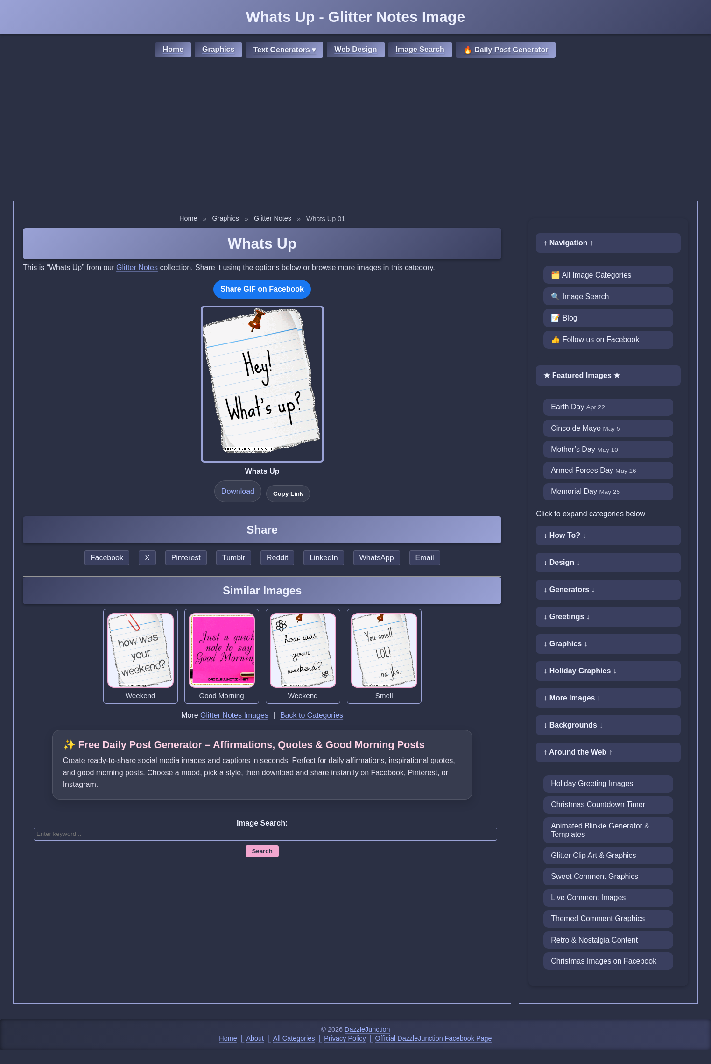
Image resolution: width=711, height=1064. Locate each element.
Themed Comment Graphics (598, 918)
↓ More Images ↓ (572, 698)
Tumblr (233, 558)
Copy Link (288, 493)
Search (262, 851)
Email (424, 558)
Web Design (355, 49)
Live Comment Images (588, 897)
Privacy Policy (345, 1038)
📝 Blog (564, 318)
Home (173, 49)
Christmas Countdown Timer (598, 804)
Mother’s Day (584, 449)
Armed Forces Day (593, 470)
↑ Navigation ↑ (568, 243)
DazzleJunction (367, 1029)
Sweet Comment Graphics (594, 876)
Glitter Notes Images (234, 715)
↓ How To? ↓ (564, 535)
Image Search (420, 49)
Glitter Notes (272, 218)
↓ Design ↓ (561, 562)
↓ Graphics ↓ (565, 644)
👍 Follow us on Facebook (595, 339)
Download (237, 491)
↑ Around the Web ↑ (577, 752)
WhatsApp (376, 558)
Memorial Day (585, 491)
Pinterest (186, 558)
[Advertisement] (356, 130)
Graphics (218, 49)
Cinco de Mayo (585, 428)
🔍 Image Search (580, 296)
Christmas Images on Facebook (603, 961)
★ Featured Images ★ (581, 375)
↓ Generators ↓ (569, 589)
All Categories (294, 1038)
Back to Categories (311, 715)
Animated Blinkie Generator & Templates (600, 830)
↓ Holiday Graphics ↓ (579, 671)
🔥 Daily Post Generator (506, 50)
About (255, 1038)
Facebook (107, 558)
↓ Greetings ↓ (566, 617)
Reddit (277, 558)
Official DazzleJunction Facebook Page (433, 1038)
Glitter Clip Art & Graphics (593, 855)
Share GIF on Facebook (262, 289)
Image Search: (262, 823)
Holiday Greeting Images (592, 783)
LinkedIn (324, 558)
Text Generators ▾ (284, 50)
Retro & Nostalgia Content (594, 940)
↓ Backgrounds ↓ (573, 725)
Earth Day (578, 407)
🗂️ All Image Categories (591, 275)
